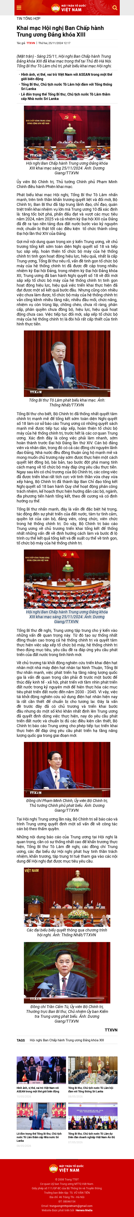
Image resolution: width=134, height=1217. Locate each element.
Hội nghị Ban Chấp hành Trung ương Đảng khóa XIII (67, 1040)
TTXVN (31, 43)
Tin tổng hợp (28, 19)
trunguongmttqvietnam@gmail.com (71, 1206)
